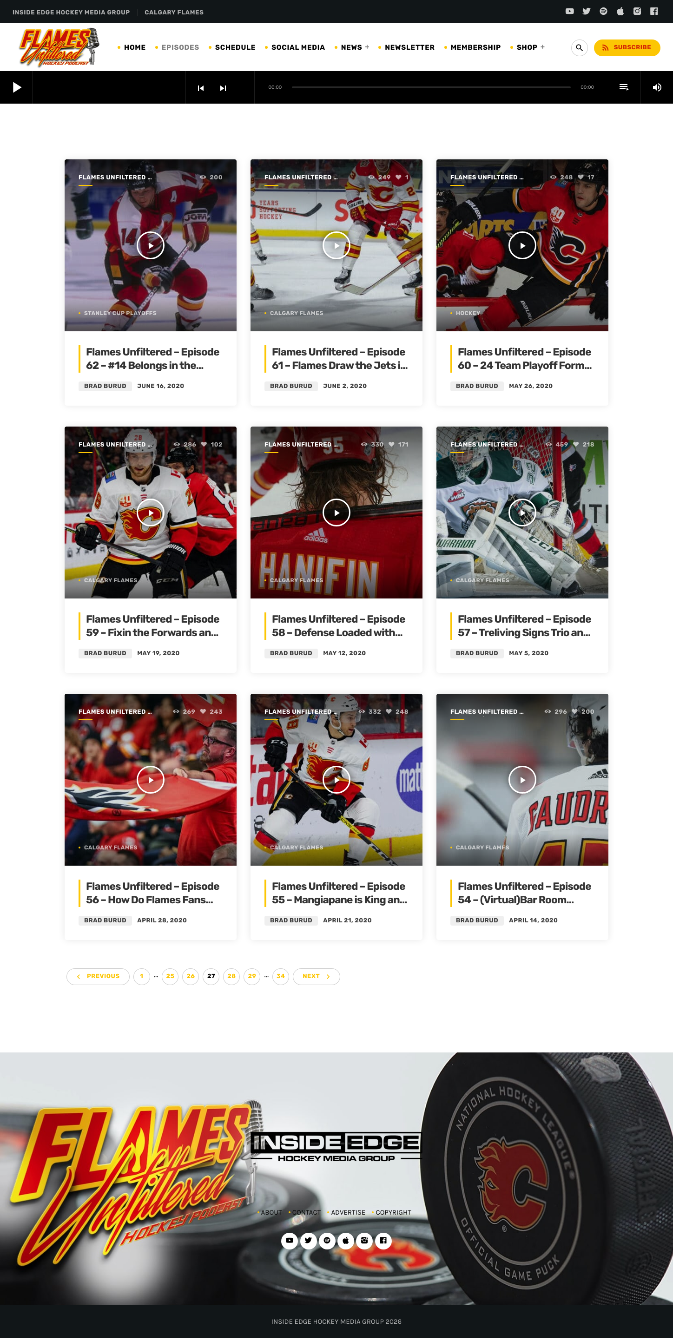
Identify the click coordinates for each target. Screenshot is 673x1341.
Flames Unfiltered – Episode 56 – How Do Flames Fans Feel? (152, 900)
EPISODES (180, 47)
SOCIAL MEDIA (298, 47)
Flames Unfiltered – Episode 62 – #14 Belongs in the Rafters (152, 366)
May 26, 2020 (531, 386)
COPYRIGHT (393, 1212)
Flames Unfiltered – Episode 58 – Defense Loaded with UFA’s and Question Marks (338, 633)
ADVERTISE (348, 1212)
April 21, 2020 (347, 920)
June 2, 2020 (345, 386)
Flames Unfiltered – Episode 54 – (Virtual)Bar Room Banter (524, 900)
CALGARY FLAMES (174, 12)
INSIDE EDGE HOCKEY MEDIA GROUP (71, 12)
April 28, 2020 (162, 920)
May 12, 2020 (344, 653)
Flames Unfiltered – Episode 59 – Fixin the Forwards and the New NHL (152, 633)
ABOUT (271, 1212)
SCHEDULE (235, 47)
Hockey (468, 313)
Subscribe (626, 47)
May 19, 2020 (158, 653)
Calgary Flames (296, 313)
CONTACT (306, 1212)
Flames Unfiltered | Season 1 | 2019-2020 (114, 178)
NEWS (352, 47)
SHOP (527, 47)
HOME (135, 47)
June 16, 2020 (160, 386)
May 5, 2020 (528, 653)
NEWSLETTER (410, 47)
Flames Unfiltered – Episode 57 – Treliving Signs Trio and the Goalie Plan (524, 633)
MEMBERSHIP (476, 47)
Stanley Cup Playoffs (120, 313)
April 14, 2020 (533, 920)
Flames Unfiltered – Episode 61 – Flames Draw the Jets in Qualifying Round (339, 366)
